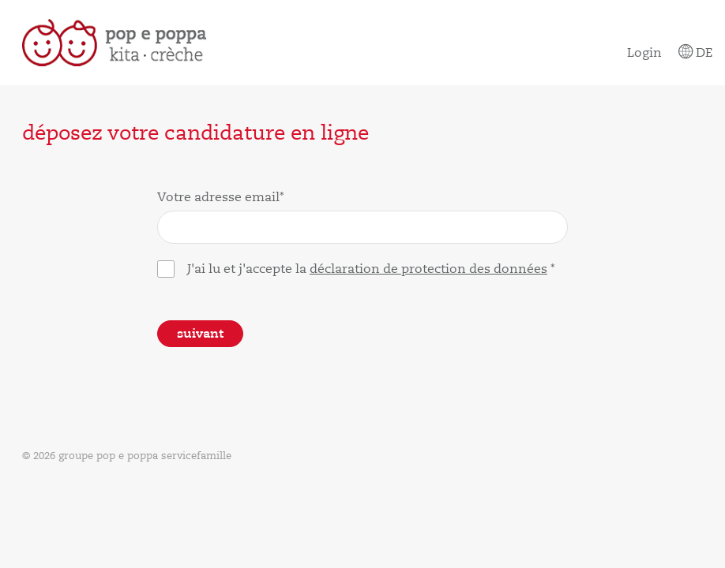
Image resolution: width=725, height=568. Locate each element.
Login (644, 53)
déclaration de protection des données (428, 269)
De (695, 53)
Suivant (200, 334)
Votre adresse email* (220, 197)
